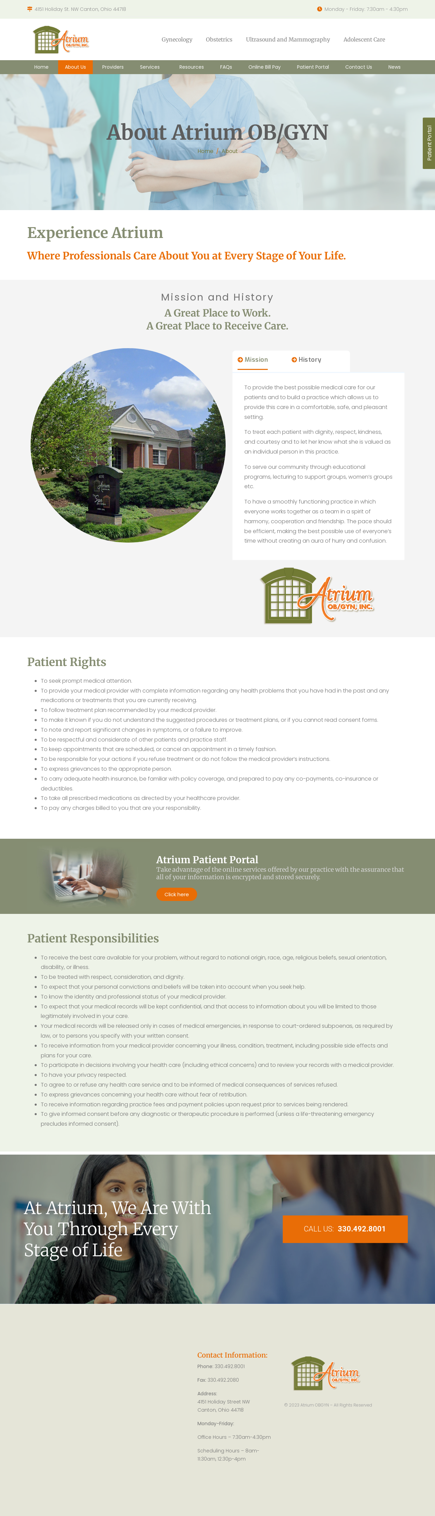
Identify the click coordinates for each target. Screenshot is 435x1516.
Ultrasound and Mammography (288, 39)
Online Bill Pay (264, 67)
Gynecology (177, 39)
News (394, 67)
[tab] (253, 363)
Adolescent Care (364, 39)
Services (150, 67)
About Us (75, 67)
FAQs (226, 67)
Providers (113, 67)
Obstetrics (219, 39)
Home (41, 67)
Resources (191, 67)
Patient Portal (313, 67)
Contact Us (358, 67)
